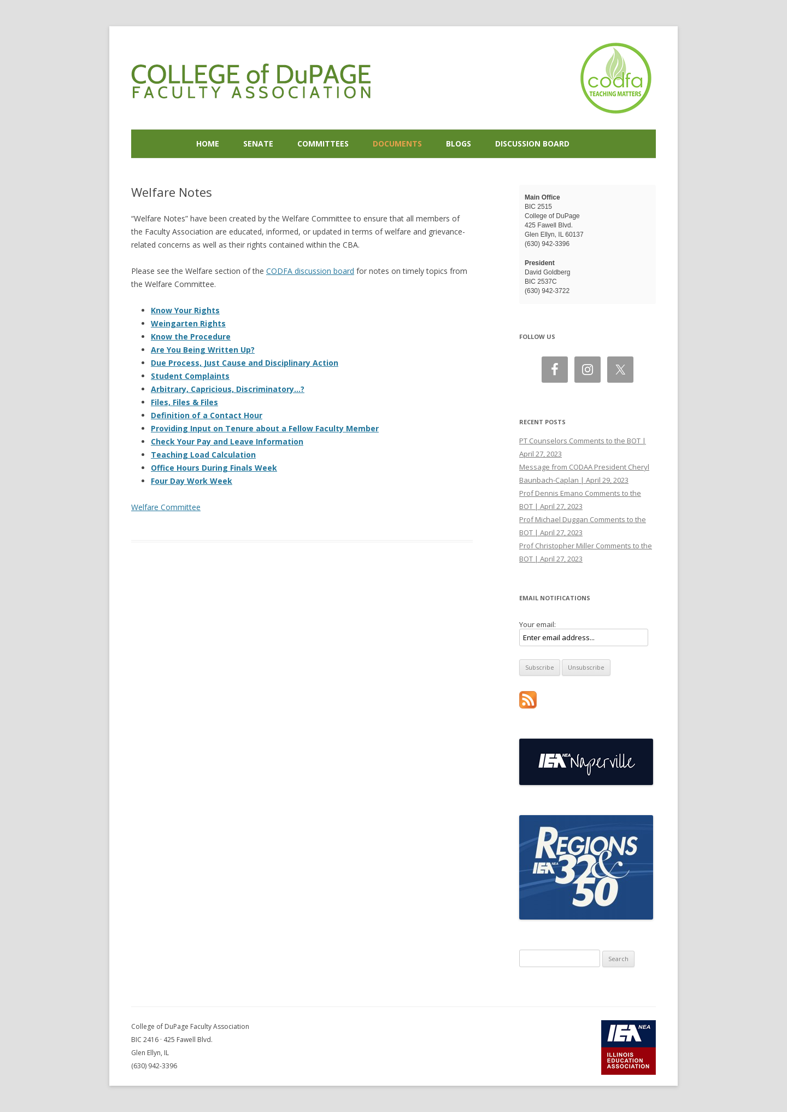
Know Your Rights (185, 310)
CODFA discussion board (310, 271)
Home (207, 143)
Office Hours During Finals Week (214, 468)
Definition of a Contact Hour (206, 415)
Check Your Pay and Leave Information (227, 441)
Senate (258, 143)
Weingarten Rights (188, 323)
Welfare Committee (166, 507)
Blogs (458, 143)
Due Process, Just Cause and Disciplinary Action (244, 363)
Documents (397, 143)
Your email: (537, 624)
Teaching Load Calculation (203, 454)
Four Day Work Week (191, 481)
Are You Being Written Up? (203, 349)
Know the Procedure (191, 336)
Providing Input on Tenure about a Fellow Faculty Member (265, 428)
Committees (323, 143)
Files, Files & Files (184, 402)
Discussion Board (532, 143)
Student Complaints (190, 376)
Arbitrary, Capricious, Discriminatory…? (227, 389)
